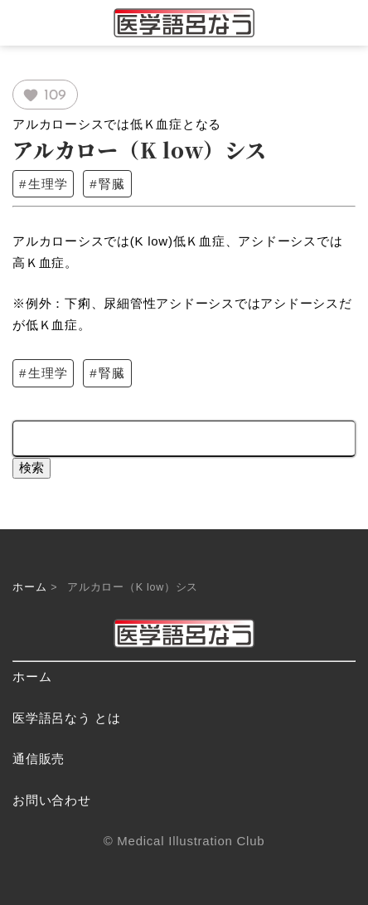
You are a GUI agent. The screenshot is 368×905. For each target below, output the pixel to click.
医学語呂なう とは (66, 718)
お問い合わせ (51, 800)
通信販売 (38, 759)
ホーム (29, 587)
